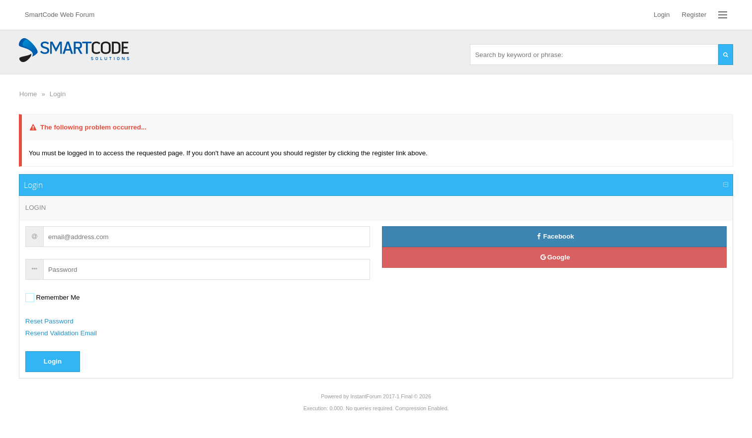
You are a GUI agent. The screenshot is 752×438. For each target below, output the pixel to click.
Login (58, 94)
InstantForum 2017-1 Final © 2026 (390, 396)
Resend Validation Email (61, 333)
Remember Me (57, 297)
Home (28, 94)
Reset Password (49, 321)
